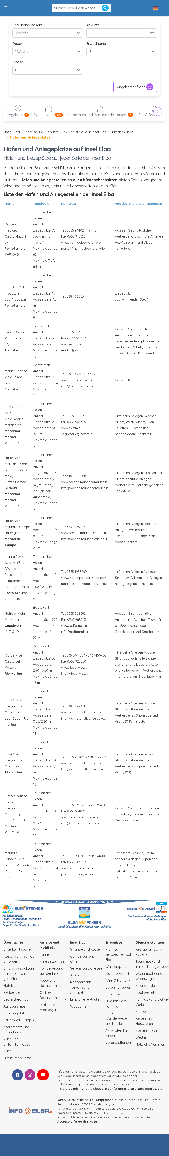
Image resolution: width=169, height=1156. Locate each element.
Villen (7, 1051)
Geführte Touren (118, 987)
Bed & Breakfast (16, 999)
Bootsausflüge (117, 994)
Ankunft (92, 25)
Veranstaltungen (118, 1042)
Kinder (17, 62)
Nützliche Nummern (151, 1044)
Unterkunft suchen (18, 949)
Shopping (143, 1011)
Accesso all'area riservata (77, 1121)
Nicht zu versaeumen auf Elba (118, 954)
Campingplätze (15, 1013)
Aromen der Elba (83, 975)
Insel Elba (12, 132)
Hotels (8, 985)
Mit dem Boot (122, 132)
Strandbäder (146, 985)
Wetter (141, 1037)
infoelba (63, 1117)
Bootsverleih (145, 992)
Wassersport (115, 966)
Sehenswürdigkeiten (86, 968)
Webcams (78, 1006)
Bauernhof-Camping (19, 1020)
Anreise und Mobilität (41, 132)
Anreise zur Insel (52, 961)
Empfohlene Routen (85, 999)
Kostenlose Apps (149, 1030)
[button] (6, 8)
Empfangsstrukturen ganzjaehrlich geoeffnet (19, 973)
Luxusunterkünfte (17, 1058)
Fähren (45, 954)
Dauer (17, 43)
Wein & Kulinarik (117, 980)
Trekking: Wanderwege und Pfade (116, 1018)
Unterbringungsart (27, 25)
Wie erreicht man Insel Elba (85, 132)
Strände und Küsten (86, 949)
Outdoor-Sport (117, 973)
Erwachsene (96, 43)
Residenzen (12, 992)
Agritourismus (14, 1006)
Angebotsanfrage (135, 86)
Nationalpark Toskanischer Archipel (80, 987)
